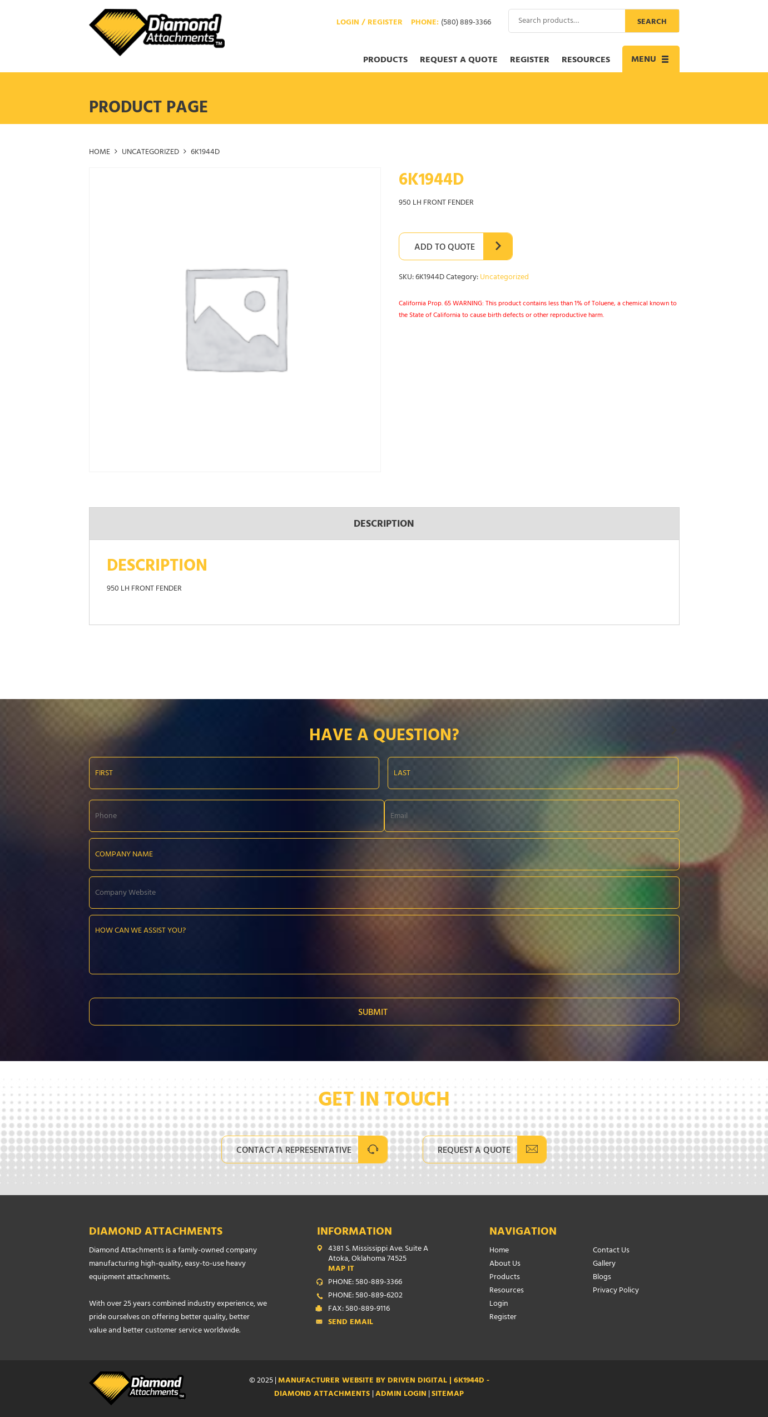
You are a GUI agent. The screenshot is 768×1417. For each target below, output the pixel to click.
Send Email (350, 1323)
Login (498, 1304)
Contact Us (611, 1251)
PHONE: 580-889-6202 (365, 1296)
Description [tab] (384, 525)
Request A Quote (474, 1151)
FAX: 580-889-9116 (359, 1310)
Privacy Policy (616, 1291)
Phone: (451, 23)
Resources (586, 60)
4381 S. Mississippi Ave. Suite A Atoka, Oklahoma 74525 (386, 1260)
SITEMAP (448, 1394)
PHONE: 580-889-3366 (365, 1283)
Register (529, 60)
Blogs (602, 1277)
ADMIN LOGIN (401, 1394)
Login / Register (369, 23)
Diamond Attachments (155, 1232)
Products (385, 60)
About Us (505, 1264)
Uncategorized (150, 152)
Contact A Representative (293, 1151)
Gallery (604, 1264)
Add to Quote (444, 248)
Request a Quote (459, 60)
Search (652, 22)
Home (99, 152)
